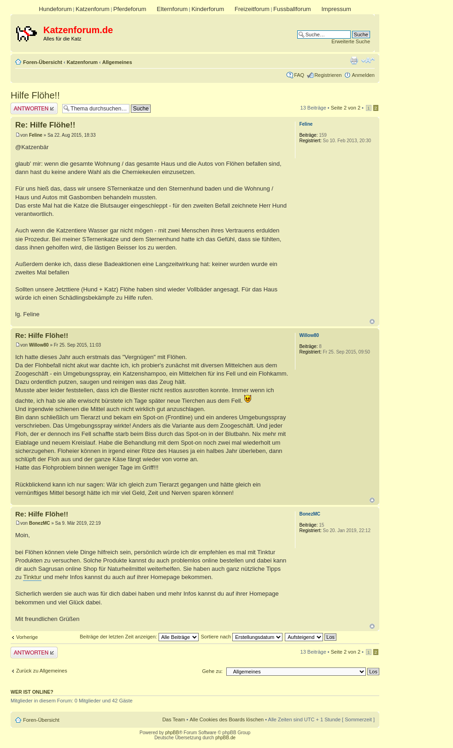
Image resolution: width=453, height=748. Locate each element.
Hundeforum (55, 9)
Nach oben (372, 321)
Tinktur (32, 577)
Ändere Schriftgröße (368, 60)
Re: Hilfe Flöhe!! (45, 125)
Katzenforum (93, 9)
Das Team (173, 719)
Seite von (345, 107)
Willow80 (39, 345)
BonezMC (39, 523)
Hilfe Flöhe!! (35, 95)
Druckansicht (354, 60)
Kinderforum (207, 9)
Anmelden (363, 75)
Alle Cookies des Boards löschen (226, 719)
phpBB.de (225, 737)
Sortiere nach (241, 636)
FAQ (299, 75)
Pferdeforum (130, 9)
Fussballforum (292, 9)
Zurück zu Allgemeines (41, 670)
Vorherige (27, 637)
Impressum (336, 9)
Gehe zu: (212, 671)
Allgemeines (117, 62)
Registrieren (327, 75)
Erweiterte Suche (350, 41)
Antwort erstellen (34, 108)
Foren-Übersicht (42, 62)
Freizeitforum (252, 9)
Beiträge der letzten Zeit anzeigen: (139, 636)
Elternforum (172, 9)
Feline (35, 135)
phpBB (172, 732)
